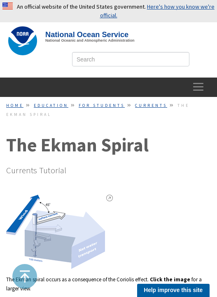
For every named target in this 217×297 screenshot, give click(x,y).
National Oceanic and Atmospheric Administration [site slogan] (90, 40)
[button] (25, 276)
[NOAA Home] (22, 40)
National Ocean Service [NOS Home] (86, 35)
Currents (151, 105)
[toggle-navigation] (199, 87)
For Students (102, 105)
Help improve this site (173, 290)
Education (51, 105)
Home (14, 105)
